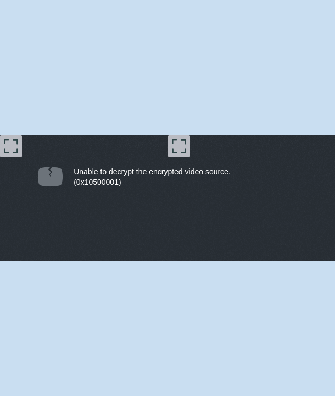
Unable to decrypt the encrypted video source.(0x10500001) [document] (152, 176)
